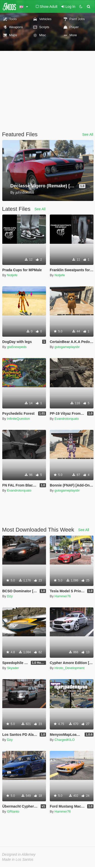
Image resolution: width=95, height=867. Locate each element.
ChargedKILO (65, 740)
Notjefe (12, 275)
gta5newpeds (17, 347)
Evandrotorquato (67, 419)
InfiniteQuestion (18, 419)
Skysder (13, 668)
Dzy (10, 596)
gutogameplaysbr (67, 347)
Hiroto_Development (70, 668)
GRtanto (13, 811)
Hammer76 (63, 596)
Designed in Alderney (19, 854)
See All (87, 134)
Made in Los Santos (17, 859)
